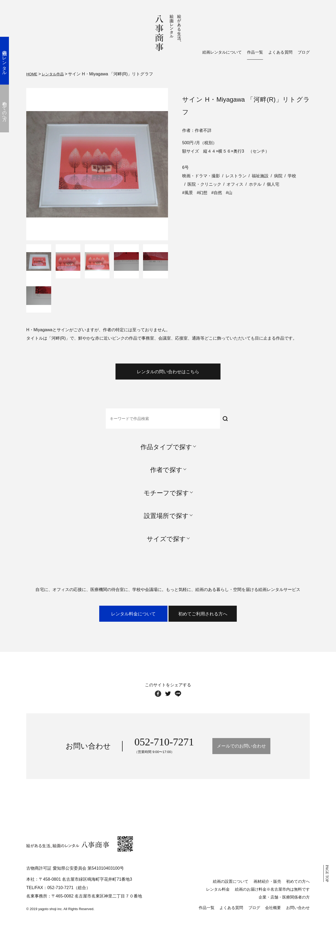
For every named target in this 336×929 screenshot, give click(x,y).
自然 (218, 192)
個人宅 (273, 183)
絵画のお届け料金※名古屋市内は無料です (272, 898)
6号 (185, 166)
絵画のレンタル (9, 60)
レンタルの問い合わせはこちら (168, 373)
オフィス (235, 183)
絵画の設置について (230, 890)
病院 (278, 175)
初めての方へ (298, 890)
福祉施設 (260, 175)
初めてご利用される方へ (221, 620)
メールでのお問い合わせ (241, 755)
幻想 (203, 192)
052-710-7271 (148, 751)
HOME (32, 73)
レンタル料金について (115, 620)
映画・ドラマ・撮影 (201, 175)
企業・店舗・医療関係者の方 (284, 906)
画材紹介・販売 (267, 890)
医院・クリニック (204, 183)
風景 (189, 192)
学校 (292, 175)
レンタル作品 (56, 73)
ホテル (255, 183)
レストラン (235, 175)
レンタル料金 (218, 898)
